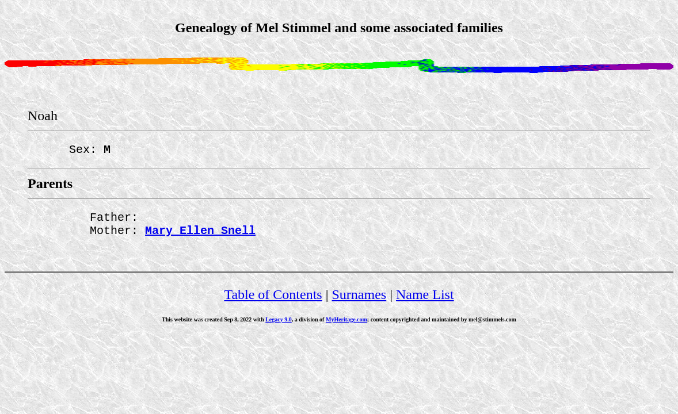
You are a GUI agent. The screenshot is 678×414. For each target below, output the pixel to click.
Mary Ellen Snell (200, 236)
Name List (425, 301)
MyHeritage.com (346, 326)
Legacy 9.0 (278, 326)
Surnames (359, 301)
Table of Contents (273, 301)
